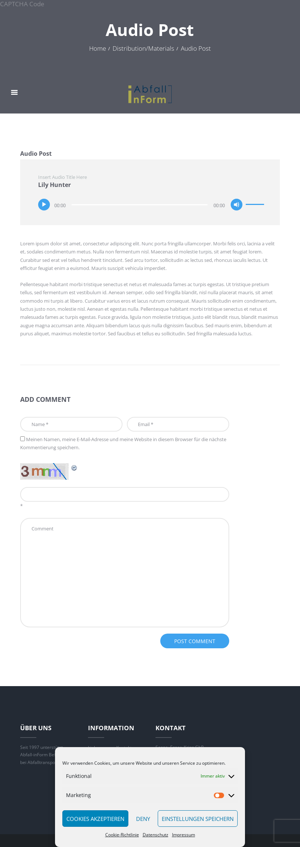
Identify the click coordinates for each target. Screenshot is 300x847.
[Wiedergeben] (44, 205)
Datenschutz (155, 835)
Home (97, 48)
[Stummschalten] (236, 205)
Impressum (183, 835)
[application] (151, 203)
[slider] (140, 204)
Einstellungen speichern (198, 818)
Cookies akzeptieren (95, 818)
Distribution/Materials (143, 48)
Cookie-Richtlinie (122, 835)
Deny (143, 818)
